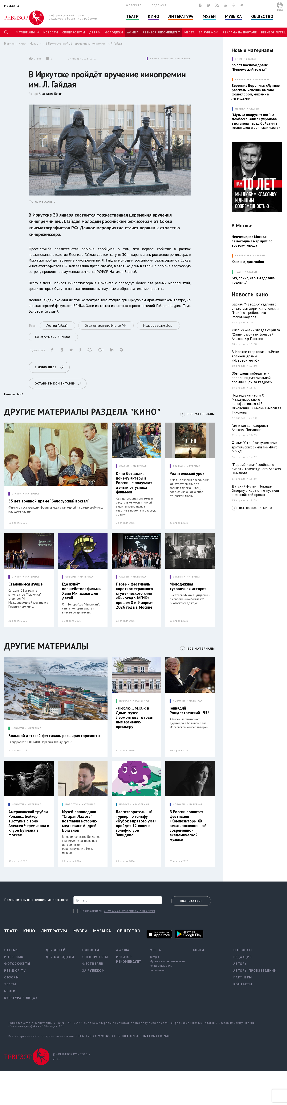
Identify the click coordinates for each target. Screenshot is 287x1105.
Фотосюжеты (17, 964)
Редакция (242, 957)
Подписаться (191, 901)
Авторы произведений (255, 971)
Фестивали (93, 964)
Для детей (56, 950)
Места (189, 32)
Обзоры (11, 977)
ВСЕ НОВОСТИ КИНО (255, 508)
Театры (154, 957)
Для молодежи (60, 957)
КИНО (153, 58)
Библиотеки (157, 970)
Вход (280, 9)
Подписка (159, 5)
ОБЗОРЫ (70, 576)
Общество (262, 16)
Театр (132, 16)
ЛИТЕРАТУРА (243, 79)
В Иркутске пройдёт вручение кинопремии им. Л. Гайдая (84, 43)
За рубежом (209, 32)
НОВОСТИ (167, 58)
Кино (153, 16)
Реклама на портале (240, 32)
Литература (180, 16)
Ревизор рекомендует (161, 32)
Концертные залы (161, 966)
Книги (198, 950)
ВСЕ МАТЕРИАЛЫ (201, 414)
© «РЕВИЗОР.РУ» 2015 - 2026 (71, 1056)
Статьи (251, 59)
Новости (50, 32)
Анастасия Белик (50, 94)
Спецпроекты (73, 32)
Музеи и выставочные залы (167, 961)
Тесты (10, 984)
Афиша (132, 32)
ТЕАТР (239, 272)
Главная (9, 43)
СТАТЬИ (17, 493)
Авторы (240, 964)
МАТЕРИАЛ (184, 58)
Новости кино (250, 294)
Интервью (262, 79)
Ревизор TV (15, 971)
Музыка (233, 16)
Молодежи (114, 32)
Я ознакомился (91, 911)
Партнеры (242, 977)
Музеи (209, 16)
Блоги (10, 991)
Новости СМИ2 (13, 394)
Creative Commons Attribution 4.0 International (123, 1036)
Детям (95, 32)
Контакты (242, 984)
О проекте (133, 5)
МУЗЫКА (240, 108)
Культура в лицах (21, 998)
